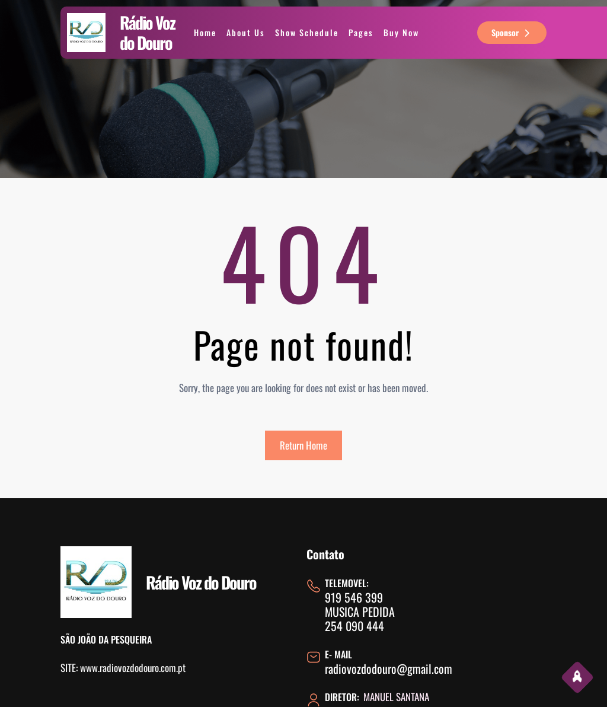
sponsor (511, 32)
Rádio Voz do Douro (147, 32)
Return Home (303, 445)
